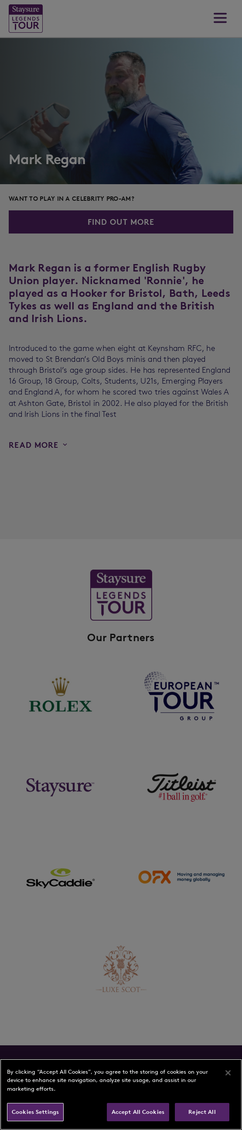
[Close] (228, 1072)
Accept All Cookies (138, 1112)
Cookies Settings (35, 1112)
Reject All (201, 1112)
